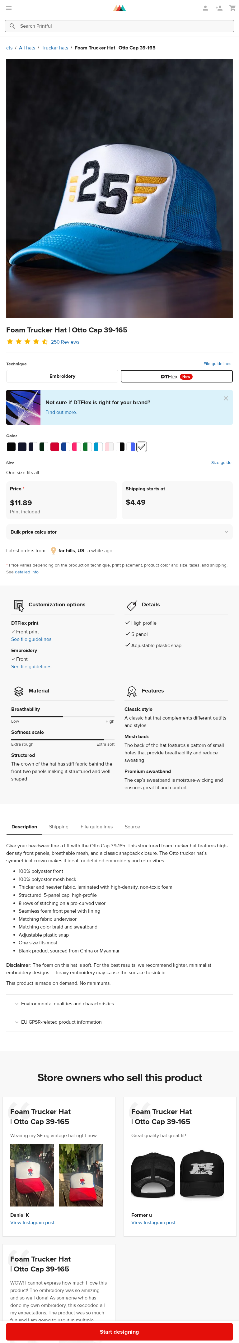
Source (132, 827)
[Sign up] (219, 8)
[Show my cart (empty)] (233, 8)
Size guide (221, 462)
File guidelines (218, 364)
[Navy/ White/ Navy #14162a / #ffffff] (33, 446)
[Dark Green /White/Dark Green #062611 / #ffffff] (44, 446)
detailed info (27, 572)
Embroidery (62, 376)
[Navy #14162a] (22, 446)
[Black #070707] (11, 446)
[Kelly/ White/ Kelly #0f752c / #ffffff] (87, 446)
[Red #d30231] (54, 446)
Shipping (58, 827)
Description (24, 827)
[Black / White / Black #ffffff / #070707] (120, 446)
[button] (119, 532)
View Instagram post (32, 1223)
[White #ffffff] (141, 446)
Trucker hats (55, 48)
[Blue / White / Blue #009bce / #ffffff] (98, 446)
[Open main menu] (8, 8)
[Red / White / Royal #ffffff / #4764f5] (130, 446)
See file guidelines (31, 639)
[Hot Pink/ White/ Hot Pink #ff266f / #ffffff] (76, 446)
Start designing (208, 1327)
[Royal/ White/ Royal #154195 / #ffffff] (65, 446)
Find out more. (61, 412)
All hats (27, 48)
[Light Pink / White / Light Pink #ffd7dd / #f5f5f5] (109, 446)
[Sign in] (206, 8)
